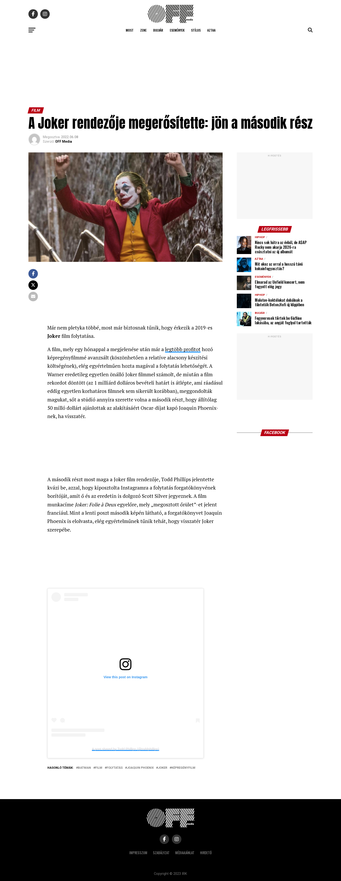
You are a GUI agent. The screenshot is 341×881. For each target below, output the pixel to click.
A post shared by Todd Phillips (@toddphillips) (125, 749)
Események (177, 30)
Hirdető (206, 852)
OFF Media (63, 141)
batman (84, 767)
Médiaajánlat (184, 852)
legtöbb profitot (183, 349)
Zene (143, 30)
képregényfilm (183, 767)
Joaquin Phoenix (140, 767)
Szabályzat (161, 852)
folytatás (115, 767)
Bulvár (158, 30)
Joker (162, 767)
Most (130, 30)
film (98, 767)
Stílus (196, 30)
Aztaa (211, 30)
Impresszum (138, 852)
